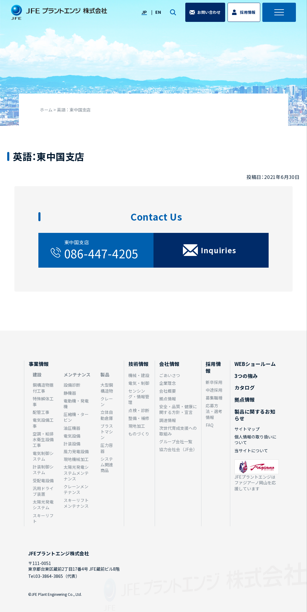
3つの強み (246, 375)
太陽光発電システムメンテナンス (76, 473)
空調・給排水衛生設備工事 (43, 439)
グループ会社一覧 (175, 441)
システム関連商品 (106, 465)
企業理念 (167, 383)
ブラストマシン (106, 432)
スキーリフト (43, 518)
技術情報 (138, 363)
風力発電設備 (76, 451)
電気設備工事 (43, 423)
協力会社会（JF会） (178, 449)
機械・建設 (138, 375)
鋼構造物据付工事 (43, 388)
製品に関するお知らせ (254, 415)
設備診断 (72, 385)
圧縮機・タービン (76, 417)
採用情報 (247, 15)
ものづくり (138, 434)
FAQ (209, 425)
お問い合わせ (208, 15)
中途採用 (214, 390)
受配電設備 (43, 480)
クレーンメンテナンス (76, 489)
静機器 (70, 393)
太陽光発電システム (43, 504)
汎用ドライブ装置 (43, 491)
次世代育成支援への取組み (178, 431)
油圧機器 (72, 428)
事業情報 (38, 363)
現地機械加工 (76, 459)
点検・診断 (138, 410)
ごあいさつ (169, 375)
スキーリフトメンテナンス (76, 503)
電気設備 (72, 436)
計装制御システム (43, 469)
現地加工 (136, 426)
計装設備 (72, 444)
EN (156, 14)
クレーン (106, 401)
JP (142, 14)
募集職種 (214, 398)
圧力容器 (106, 448)
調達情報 (167, 420)
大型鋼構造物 (106, 388)
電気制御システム (43, 456)
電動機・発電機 (76, 403)
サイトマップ (247, 429)
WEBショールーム (255, 363)
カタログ (244, 387)
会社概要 (167, 391)
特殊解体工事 (43, 401)
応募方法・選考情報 (214, 411)
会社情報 (169, 363)
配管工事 (41, 412)
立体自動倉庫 (106, 415)
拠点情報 (167, 399)
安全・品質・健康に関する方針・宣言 (178, 409)
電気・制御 (138, 383)
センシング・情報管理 (138, 397)
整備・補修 (138, 418)
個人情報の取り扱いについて (255, 439)
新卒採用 (214, 382)
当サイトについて (251, 450)
